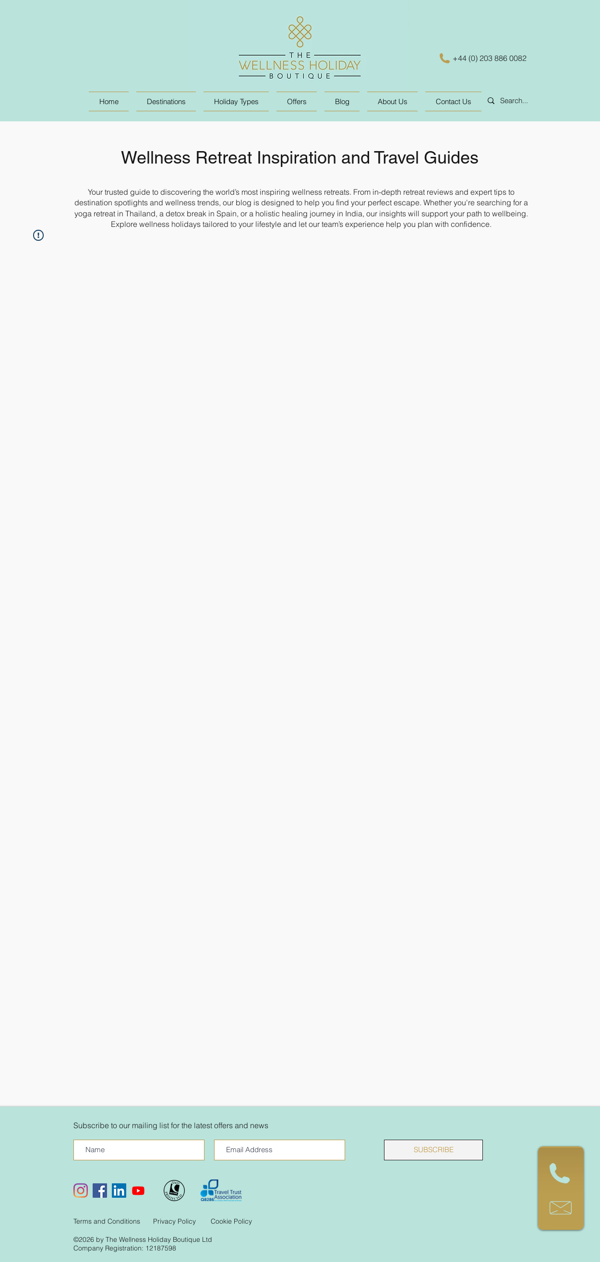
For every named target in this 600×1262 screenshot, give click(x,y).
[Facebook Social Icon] (100, 1190)
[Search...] (529, 100)
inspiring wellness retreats (304, 192)
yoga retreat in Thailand (115, 213)
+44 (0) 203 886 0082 (490, 58)
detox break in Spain (201, 213)
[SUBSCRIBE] (433, 1150)
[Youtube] (138, 1190)
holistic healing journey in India (308, 213)
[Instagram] (80, 1190)
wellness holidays (170, 224)
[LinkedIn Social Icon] (119, 1190)
